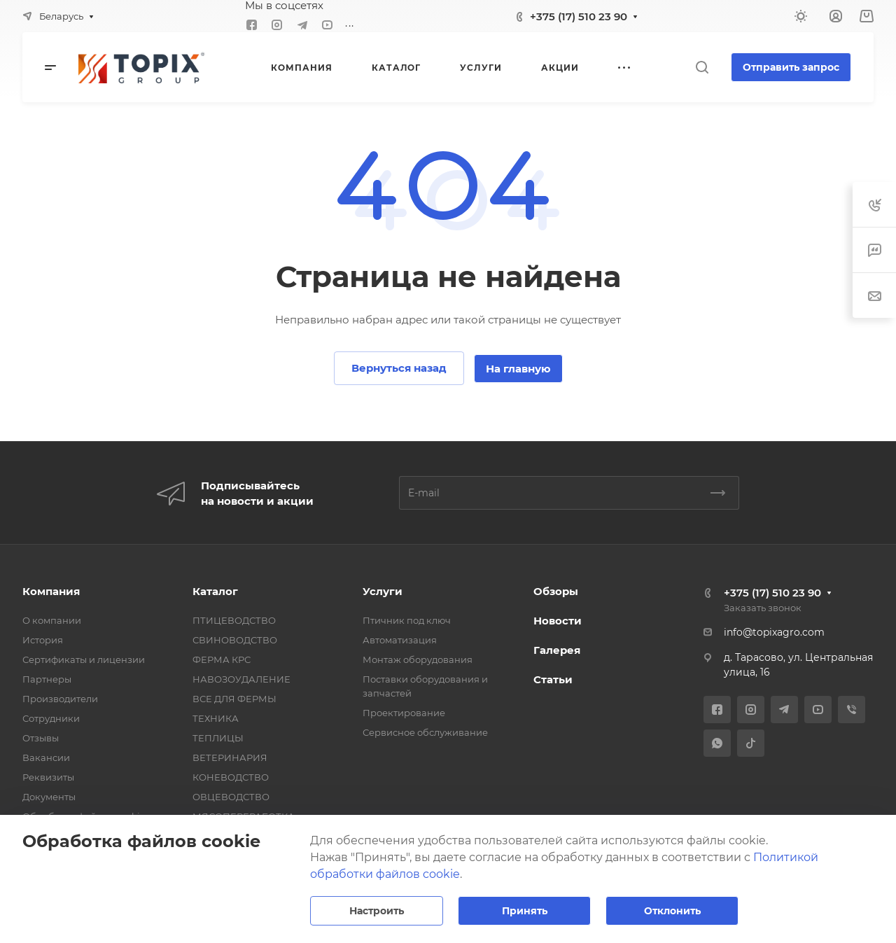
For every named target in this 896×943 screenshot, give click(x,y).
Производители (60, 698)
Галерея (556, 650)
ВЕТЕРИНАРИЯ (229, 757)
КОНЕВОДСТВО (230, 777)
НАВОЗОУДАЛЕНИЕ (241, 679)
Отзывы (40, 737)
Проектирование (404, 712)
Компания (51, 591)
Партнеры (46, 679)
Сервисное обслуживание (425, 732)
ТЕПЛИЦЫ (218, 737)
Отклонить (672, 910)
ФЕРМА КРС (221, 659)
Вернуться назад (399, 368)
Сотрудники (51, 718)
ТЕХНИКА (215, 718)
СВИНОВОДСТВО (234, 639)
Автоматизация (400, 639)
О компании (51, 620)
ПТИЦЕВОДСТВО (234, 620)
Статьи (553, 679)
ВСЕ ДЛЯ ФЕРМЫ (234, 698)
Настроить (376, 910)
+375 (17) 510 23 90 (578, 16)
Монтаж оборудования (417, 659)
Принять (524, 910)
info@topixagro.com (774, 632)
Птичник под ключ (407, 620)
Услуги (382, 591)
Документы (49, 796)
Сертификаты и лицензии (83, 659)
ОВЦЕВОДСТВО (231, 796)
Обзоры (555, 591)
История (42, 639)
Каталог (215, 591)
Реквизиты (48, 777)
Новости (557, 620)
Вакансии (46, 757)
